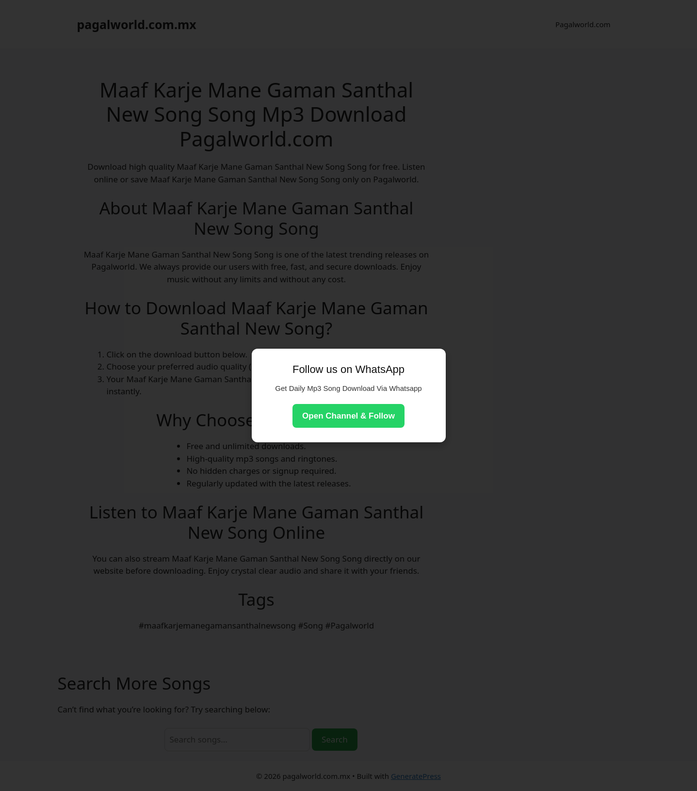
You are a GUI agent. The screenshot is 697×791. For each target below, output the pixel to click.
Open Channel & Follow (348, 415)
